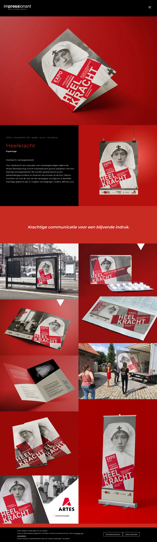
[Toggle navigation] (147, 7)
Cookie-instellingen (131, 534)
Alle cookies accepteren (113, 534)
